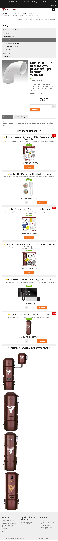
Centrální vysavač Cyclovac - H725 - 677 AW (30, 314)
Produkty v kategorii (21, 117)
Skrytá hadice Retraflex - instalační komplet (30, 209)
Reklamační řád (45, 525)
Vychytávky (6, 53)
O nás (42, 520)
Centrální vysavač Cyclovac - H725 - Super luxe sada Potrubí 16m (30, 138)
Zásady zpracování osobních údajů (46, 528)
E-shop (24, 13)
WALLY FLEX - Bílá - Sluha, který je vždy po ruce (30, 174)
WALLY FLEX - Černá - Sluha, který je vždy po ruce (30, 279)
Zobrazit (29, 167)
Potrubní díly (31, 13)
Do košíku (35, 109)
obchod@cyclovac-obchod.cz (38, 2)
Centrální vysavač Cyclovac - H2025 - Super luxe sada (30, 244)
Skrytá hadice (7, 50)
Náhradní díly (7, 57)
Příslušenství (6, 33)
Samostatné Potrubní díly (48, 18)
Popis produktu (7, 117)
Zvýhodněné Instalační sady (13, 46)
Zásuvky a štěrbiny (8, 36)
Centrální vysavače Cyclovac (11, 30)
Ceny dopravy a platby (47, 522)
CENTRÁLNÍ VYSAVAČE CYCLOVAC (11, 13)
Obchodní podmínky (46, 524)
